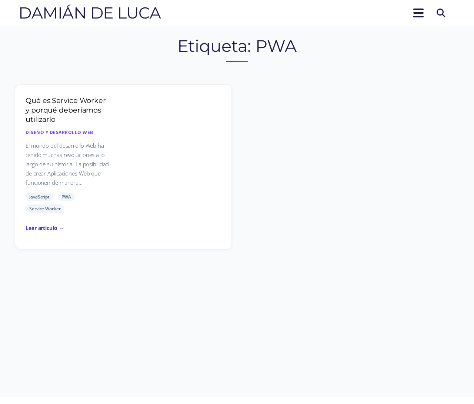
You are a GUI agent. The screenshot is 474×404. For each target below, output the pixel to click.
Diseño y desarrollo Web (59, 132)
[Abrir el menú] (418, 13)
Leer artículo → (45, 227)
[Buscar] (441, 13)
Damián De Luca (90, 13)
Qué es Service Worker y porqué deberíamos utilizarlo (66, 110)
